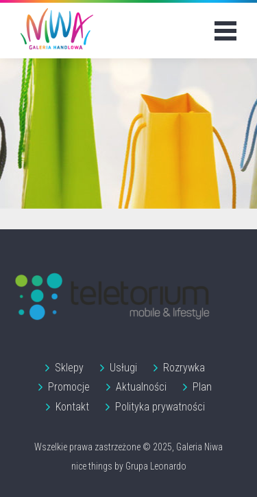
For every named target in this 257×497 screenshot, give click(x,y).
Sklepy (69, 367)
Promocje (69, 386)
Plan (202, 386)
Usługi (123, 367)
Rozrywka (184, 367)
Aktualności (141, 386)
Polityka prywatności (160, 406)
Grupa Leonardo (155, 466)
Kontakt (72, 406)
